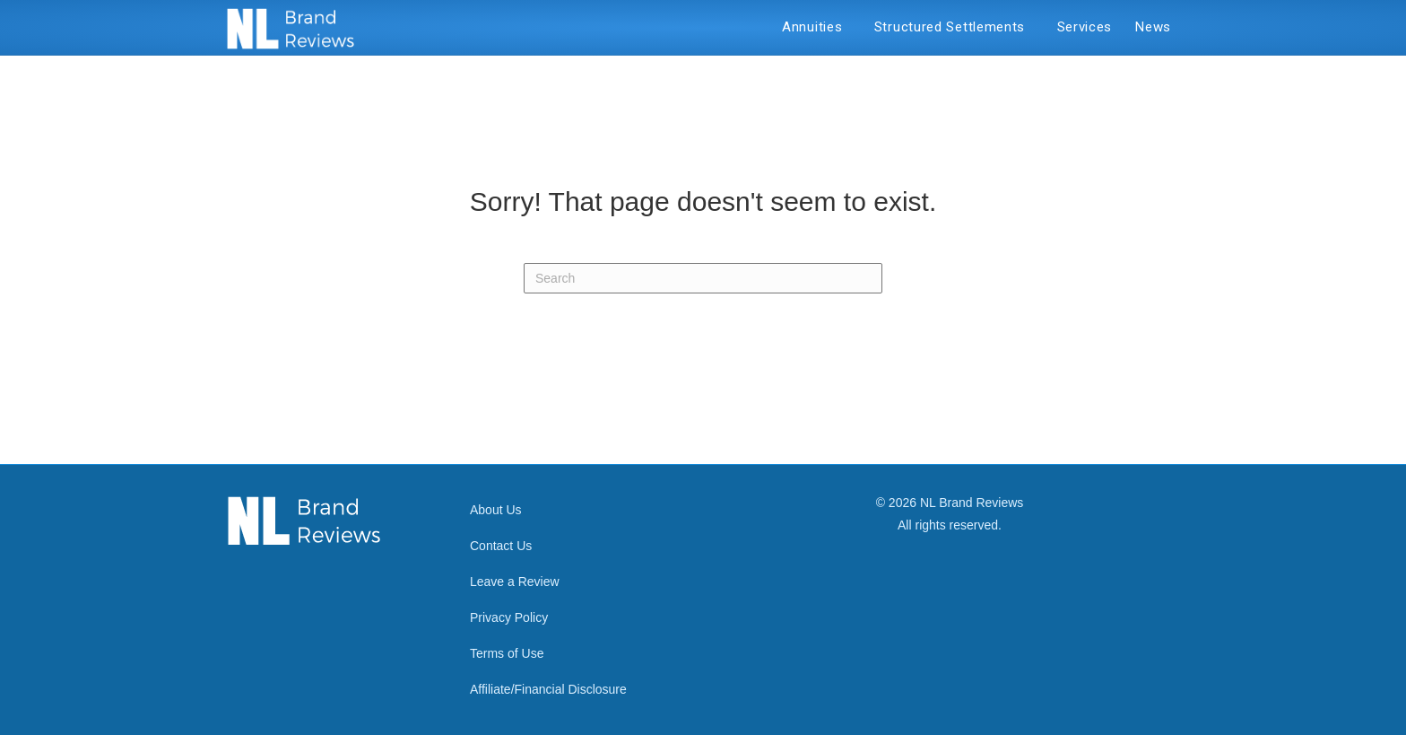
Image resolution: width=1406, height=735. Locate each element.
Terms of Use (506, 653)
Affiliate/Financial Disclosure (548, 689)
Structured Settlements (954, 27)
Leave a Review (515, 581)
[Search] (703, 278)
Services (1085, 27)
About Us (496, 510)
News (1153, 27)
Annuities (816, 27)
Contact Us (501, 545)
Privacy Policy (509, 617)
